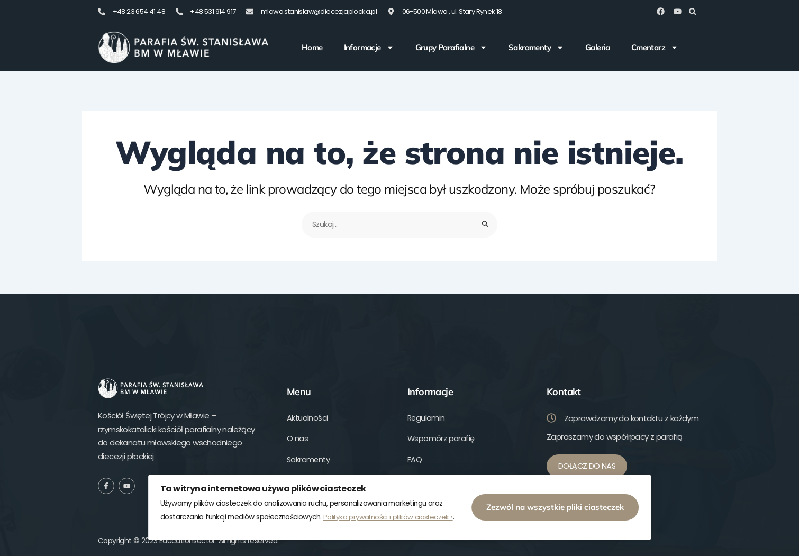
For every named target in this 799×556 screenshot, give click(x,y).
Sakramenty (536, 47)
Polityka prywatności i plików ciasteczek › (333, 516)
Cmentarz (654, 47)
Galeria (597, 47)
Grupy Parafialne (451, 47)
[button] (692, 11)
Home (312, 47)
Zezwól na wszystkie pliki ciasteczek (568, 505)
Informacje (369, 47)
